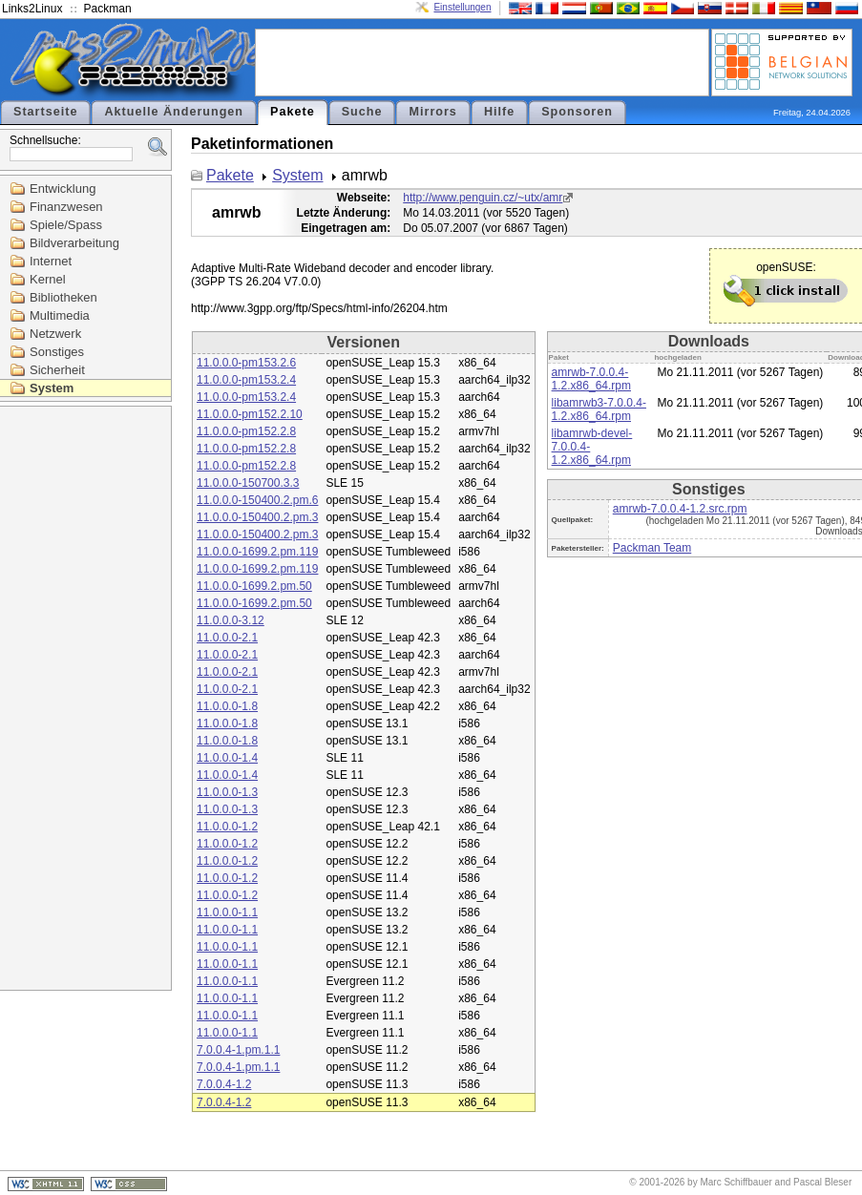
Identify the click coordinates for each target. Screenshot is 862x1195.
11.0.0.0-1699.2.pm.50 (254, 586)
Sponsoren (577, 111)
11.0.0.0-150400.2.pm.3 (257, 517)
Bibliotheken (63, 297)
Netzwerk (55, 333)
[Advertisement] (482, 61)
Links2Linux (32, 8)
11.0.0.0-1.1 (227, 912)
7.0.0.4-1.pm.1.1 (238, 1050)
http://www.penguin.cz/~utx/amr (482, 197)
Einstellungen (462, 7)
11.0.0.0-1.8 (227, 706)
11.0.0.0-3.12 (230, 620)
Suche (362, 111)
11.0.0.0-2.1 (227, 637)
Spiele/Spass (66, 225)
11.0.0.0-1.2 (227, 826)
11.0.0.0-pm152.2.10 (250, 414)
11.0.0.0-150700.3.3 (248, 483)
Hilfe (499, 111)
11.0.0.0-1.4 (227, 758)
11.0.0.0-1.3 (227, 792)
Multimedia (60, 315)
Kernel (48, 279)
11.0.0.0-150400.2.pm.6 (257, 500)
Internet (51, 261)
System (52, 388)
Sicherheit (57, 370)
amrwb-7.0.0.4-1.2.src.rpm (680, 508)
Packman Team (652, 548)
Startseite (45, 111)
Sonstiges (57, 352)
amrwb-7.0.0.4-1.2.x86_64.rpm (591, 379)
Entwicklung (62, 188)
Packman (108, 8)
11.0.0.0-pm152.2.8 (246, 431)
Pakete (292, 111)
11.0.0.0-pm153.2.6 (246, 362)
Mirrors (432, 111)
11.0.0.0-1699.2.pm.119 (257, 551)
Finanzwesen (66, 206)
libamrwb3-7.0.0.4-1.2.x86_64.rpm (599, 409)
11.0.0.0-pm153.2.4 (246, 380)
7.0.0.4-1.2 (224, 1084)
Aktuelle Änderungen (173, 111)
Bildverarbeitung (74, 243)
